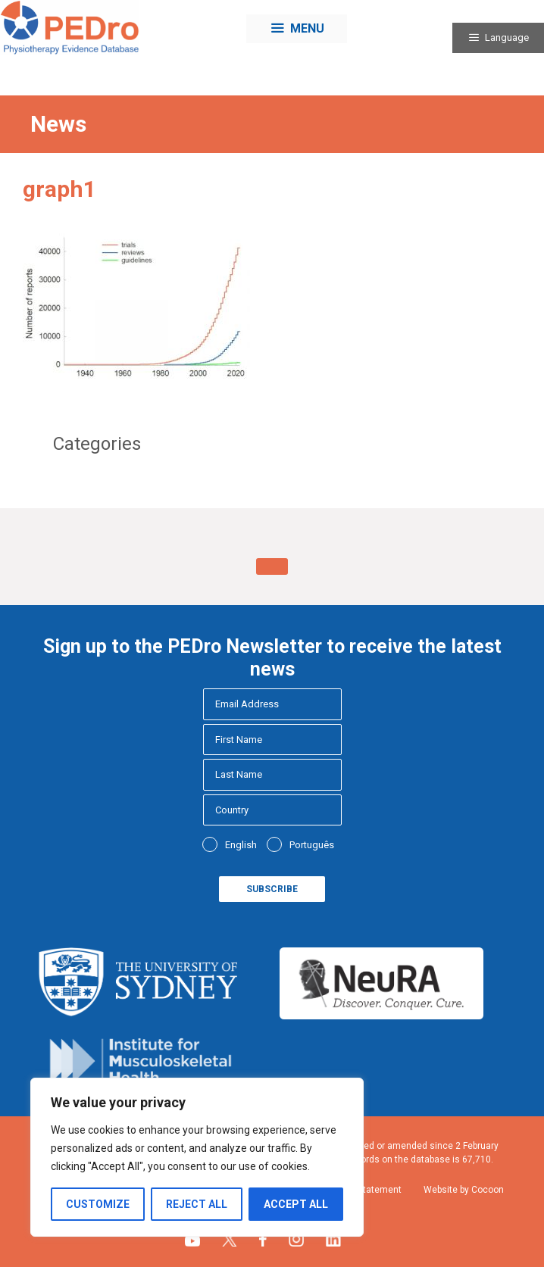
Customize (98, 1204)
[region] (197, 1157)
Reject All (196, 1204)
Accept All (296, 1204)
